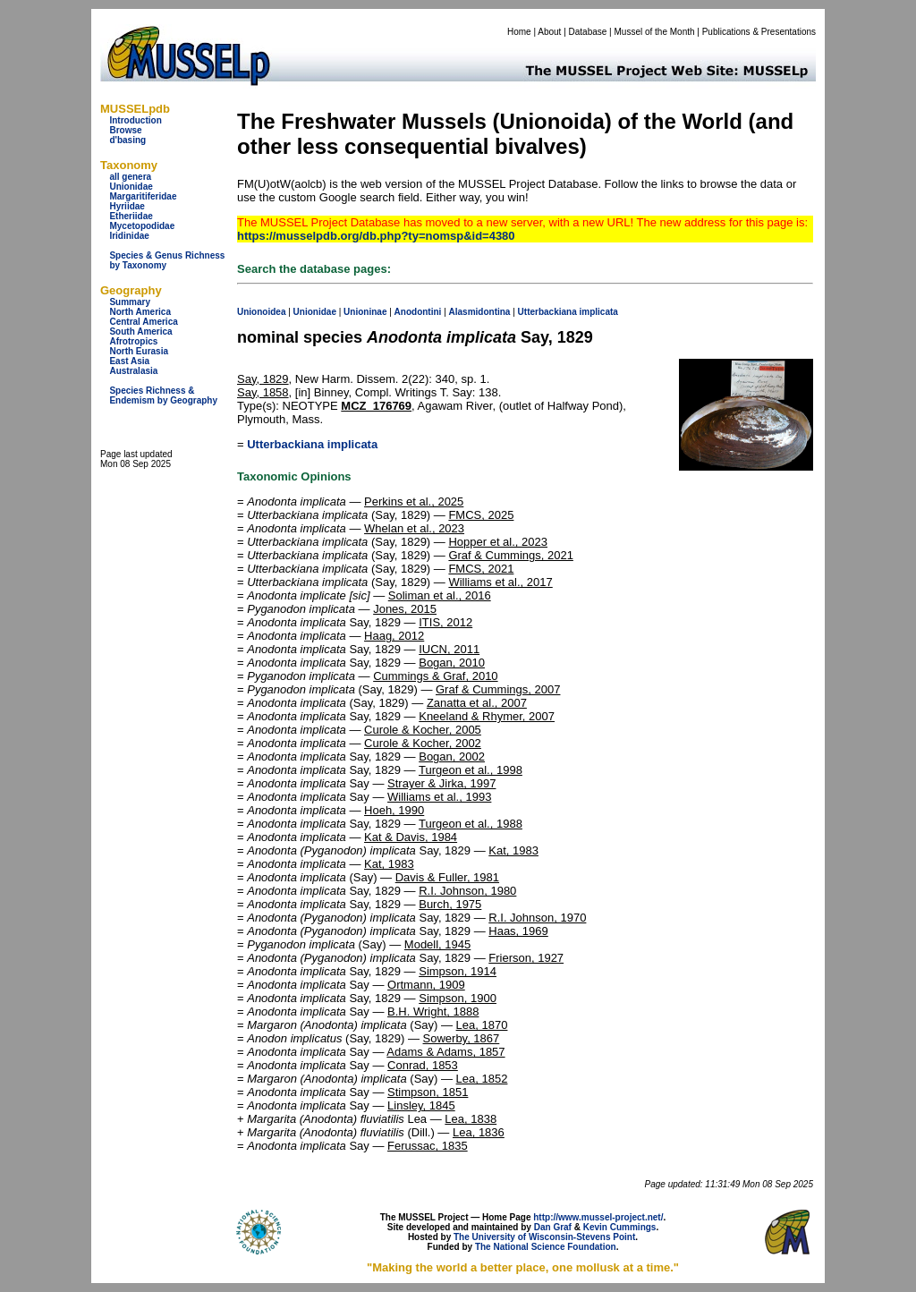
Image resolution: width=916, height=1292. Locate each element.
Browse (125, 130)
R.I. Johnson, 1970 (537, 917)
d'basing (127, 140)
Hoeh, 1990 (394, 810)
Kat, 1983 (513, 850)
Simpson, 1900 (457, 998)
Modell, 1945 (437, 944)
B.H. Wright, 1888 (433, 1011)
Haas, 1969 (518, 931)
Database (588, 32)
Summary (129, 302)
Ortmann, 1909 (426, 984)
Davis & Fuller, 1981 (447, 877)
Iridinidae (128, 236)
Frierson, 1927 (526, 958)
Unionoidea (261, 312)
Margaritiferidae (142, 196)
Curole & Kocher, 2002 (422, 743)
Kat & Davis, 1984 (410, 837)
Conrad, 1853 (422, 1065)
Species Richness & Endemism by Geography (163, 395)
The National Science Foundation (545, 1247)
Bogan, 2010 (452, 662)
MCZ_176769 (376, 405)
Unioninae (365, 312)
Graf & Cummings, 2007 (498, 689)
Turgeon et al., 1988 (470, 823)
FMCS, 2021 (480, 568)
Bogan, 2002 (452, 756)
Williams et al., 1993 (439, 796)
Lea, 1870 (482, 1025)
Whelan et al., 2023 (414, 528)
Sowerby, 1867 (461, 1038)
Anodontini (418, 312)
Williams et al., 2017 (500, 582)
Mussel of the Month (655, 32)
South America (140, 331)
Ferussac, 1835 (427, 1145)
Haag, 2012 (394, 635)
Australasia (133, 371)
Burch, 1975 (450, 904)
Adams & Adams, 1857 (445, 1051)
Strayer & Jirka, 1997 (441, 783)
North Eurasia (138, 351)
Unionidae (130, 186)
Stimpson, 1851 (427, 1092)
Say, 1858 (263, 392)
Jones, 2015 (405, 609)
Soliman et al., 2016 (439, 595)
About (549, 32)
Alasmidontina (480, 312)
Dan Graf (553, 1227)
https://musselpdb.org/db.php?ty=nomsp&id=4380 (376, 235)
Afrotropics (133, 341)
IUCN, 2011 (449, 649)
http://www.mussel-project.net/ (598, 1217)
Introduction (135, 120)
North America (140, 312)
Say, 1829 (263, 379)
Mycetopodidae (141, 226)
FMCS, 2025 (480, 515)
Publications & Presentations (759, 32)
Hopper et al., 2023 (497, 541)
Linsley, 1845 (421, 1105)
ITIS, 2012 (445, 622)
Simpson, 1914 (457, 971)
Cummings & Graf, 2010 (435, 676)
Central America (143, 322)
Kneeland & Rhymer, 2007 (487, 716)
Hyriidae (126, 206)
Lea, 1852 (482, 1078)
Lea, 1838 (470, 1119)
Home (519, 32)
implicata (599, 312)
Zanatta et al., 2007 (477, 703)
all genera (130, 177)
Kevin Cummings (620, 1227)
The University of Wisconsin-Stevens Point (544, 1237)
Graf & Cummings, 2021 (510, 555)
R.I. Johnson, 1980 (467, 890)
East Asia (129, 361)
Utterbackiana (547, 312)
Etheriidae (130, 216)
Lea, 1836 (479, 1132)
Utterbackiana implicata (312, 444)
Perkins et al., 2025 (413, 501)
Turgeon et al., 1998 (470, 770)
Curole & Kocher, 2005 (422, 729)
